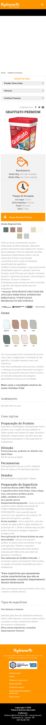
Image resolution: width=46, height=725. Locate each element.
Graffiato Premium (11, 3)
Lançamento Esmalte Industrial (23, 43)
